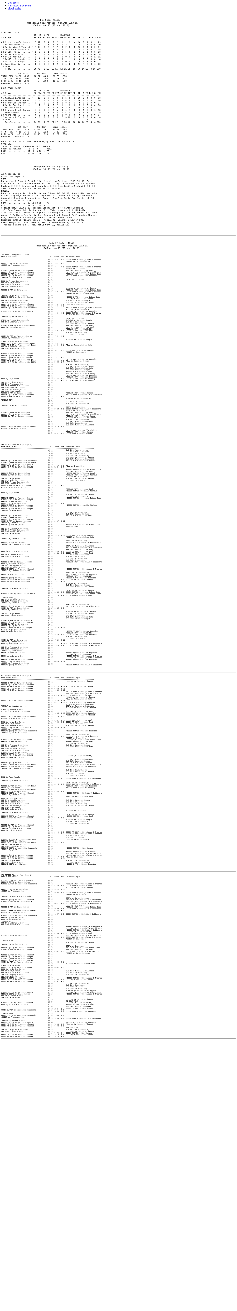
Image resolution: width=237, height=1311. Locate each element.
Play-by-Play (14, 8)
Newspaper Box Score (19, 5)
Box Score (13, 2)
